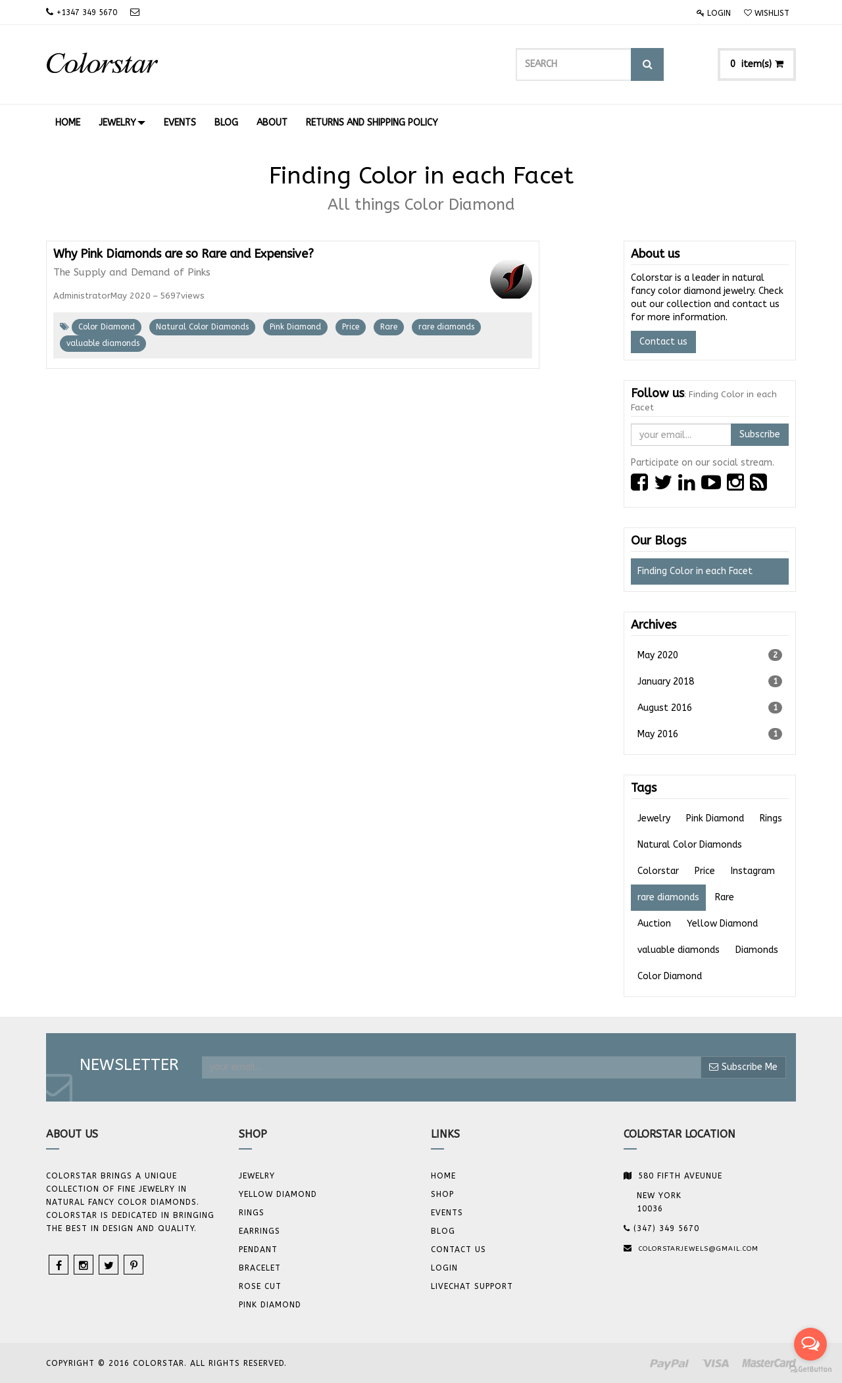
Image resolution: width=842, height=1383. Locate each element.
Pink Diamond (295, 326)
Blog (443, 1231)
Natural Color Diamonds (202, 326)
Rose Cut (260, 1286)
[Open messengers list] (810, 1344)
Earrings (259, 1231)
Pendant (258, 1249)
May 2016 (710, 734)
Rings (251, 1212)
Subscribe (759, 434)
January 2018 (710, 681)
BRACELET (260, 1268)
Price (350, 326)
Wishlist (766, 13)
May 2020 (710, 655)
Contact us (663, 341)
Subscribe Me (743, 1067)
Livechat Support (472, 1286)
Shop (442, 1194)
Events (447, 1212)
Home (443, 1175)
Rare (388, 326)
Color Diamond (106, 326)
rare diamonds (446, 326)
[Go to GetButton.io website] (810, 1369)
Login (714, 13)
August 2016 (710, 708)
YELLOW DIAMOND (278, 1194)
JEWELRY (257, 1175)
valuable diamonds (102, 343)
